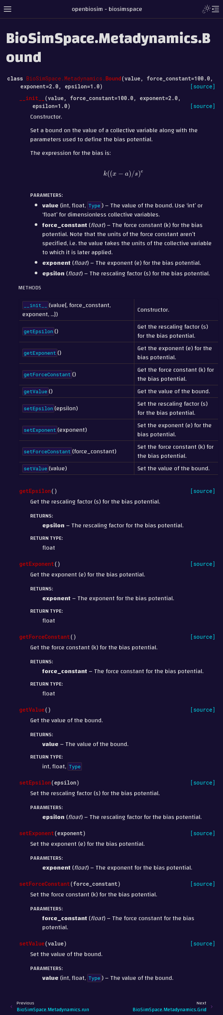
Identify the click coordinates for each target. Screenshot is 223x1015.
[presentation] (123, 173)
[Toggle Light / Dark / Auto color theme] (206, 9)
